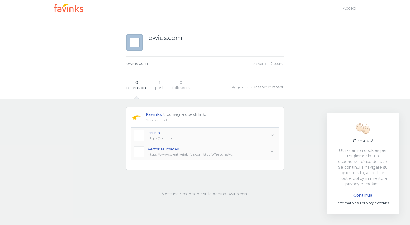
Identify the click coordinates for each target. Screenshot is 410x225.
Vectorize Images (163, 149)
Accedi (349, 8)
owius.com (137, 63)
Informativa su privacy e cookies (363, 203)
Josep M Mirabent (269, 87)
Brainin (154, 133)
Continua (362, 195)
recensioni (136, 85)
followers (181, 85)
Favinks (154, 114)
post (159, 85)
